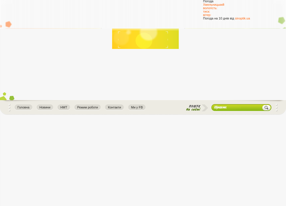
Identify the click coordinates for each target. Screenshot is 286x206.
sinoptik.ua (242, 18)
